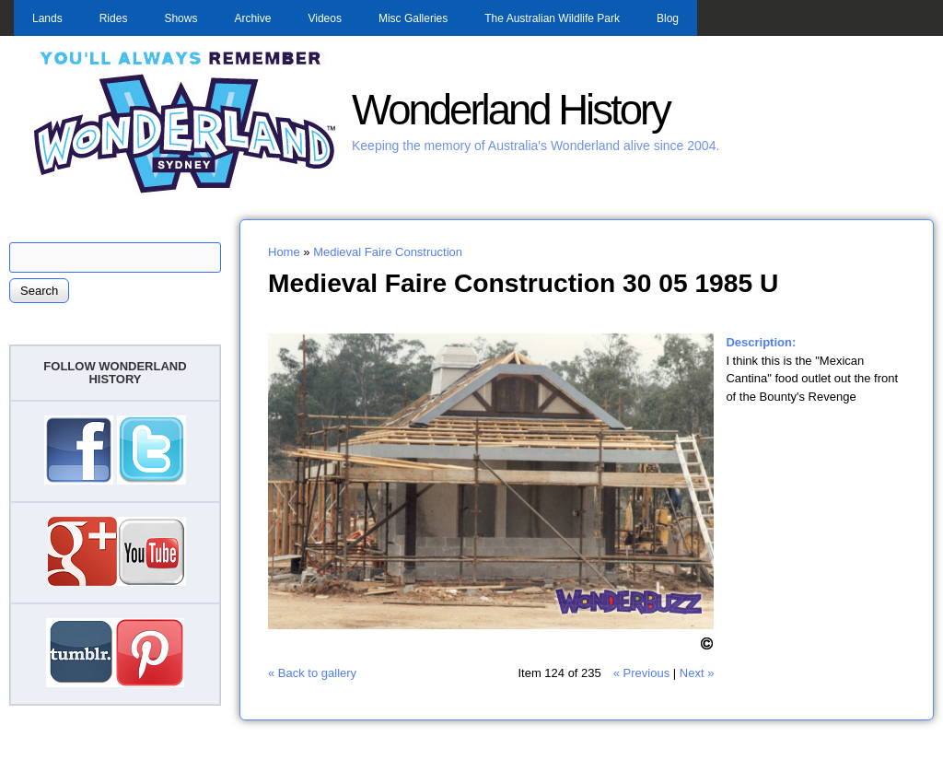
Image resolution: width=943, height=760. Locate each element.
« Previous (641, 673)
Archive (252, 18)
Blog (668, 18)
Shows (180, 18)
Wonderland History (510, 110)
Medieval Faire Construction (387, 252)
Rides (113, 18)
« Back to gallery (312, 673)
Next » (697, 673)
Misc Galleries (413, 18)
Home (284, 252)
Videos (324, 18)
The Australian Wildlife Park (552, 18)
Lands (47, 18)
